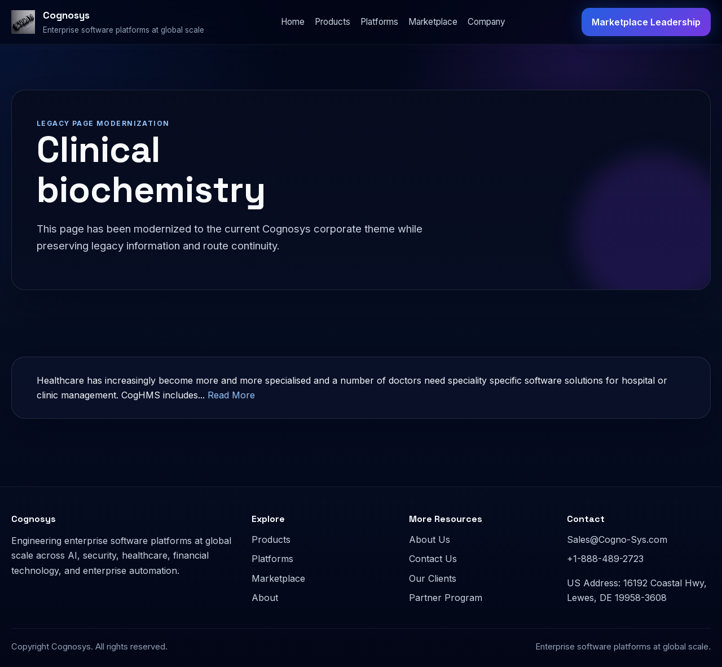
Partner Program (445, 597)
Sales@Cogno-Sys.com (617, 539)
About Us (429, 539)
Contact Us (433, 558)
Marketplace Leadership (646, 22)
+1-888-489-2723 (605, 558)
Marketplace (432, 21)
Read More (231, 395)
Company (486, 21)
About (265, 597)
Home (293, 21)
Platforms (379, 21)
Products (332, 21)
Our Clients (432, 578)
